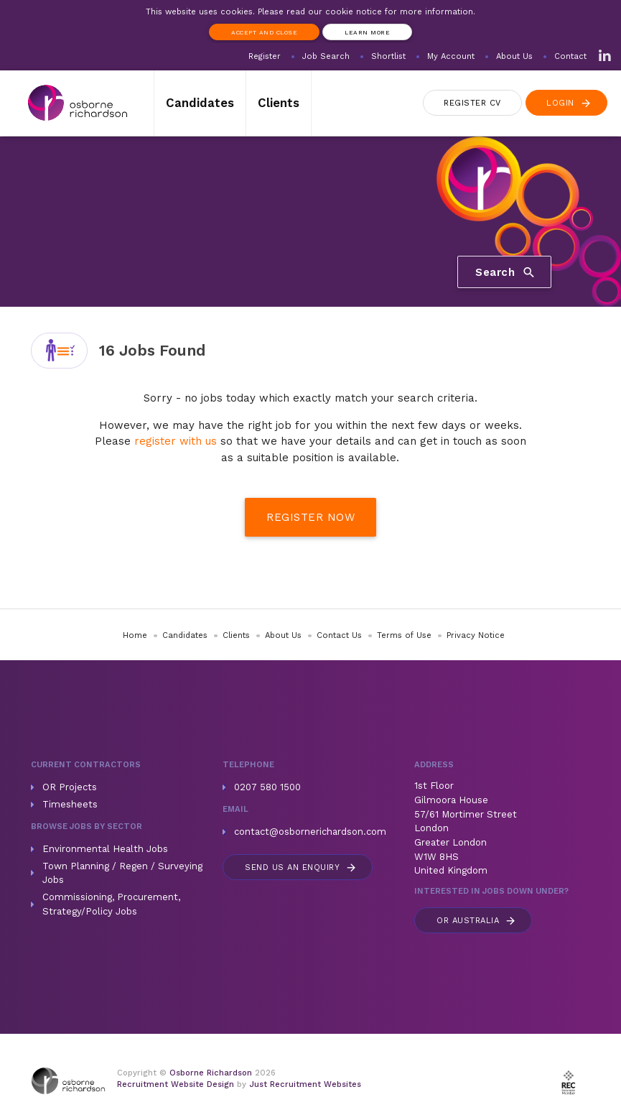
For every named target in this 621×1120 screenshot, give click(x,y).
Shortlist (388, 56)
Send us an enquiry (301, 867)
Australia (476, 920)
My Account (451, 56)
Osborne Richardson (210, 1073)
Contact (570, 56)
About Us (514, 56)
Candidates (200, 103)
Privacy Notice (476, 635)
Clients (278, 103)
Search (505, 272)
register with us (175, 441)
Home (135, 635)
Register (264, 56)
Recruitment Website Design (175, 1084)
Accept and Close (264, 32)
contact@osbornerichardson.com (310, 831)
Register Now (310, 517)
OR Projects (69, 787)
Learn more (367, 32)
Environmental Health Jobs (105, 848)
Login (569, 103)
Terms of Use (404, 635)
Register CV (472, 103)
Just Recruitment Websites (305, 1084)
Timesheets (70, 804)
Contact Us (339, 635)
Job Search (326, 56)
